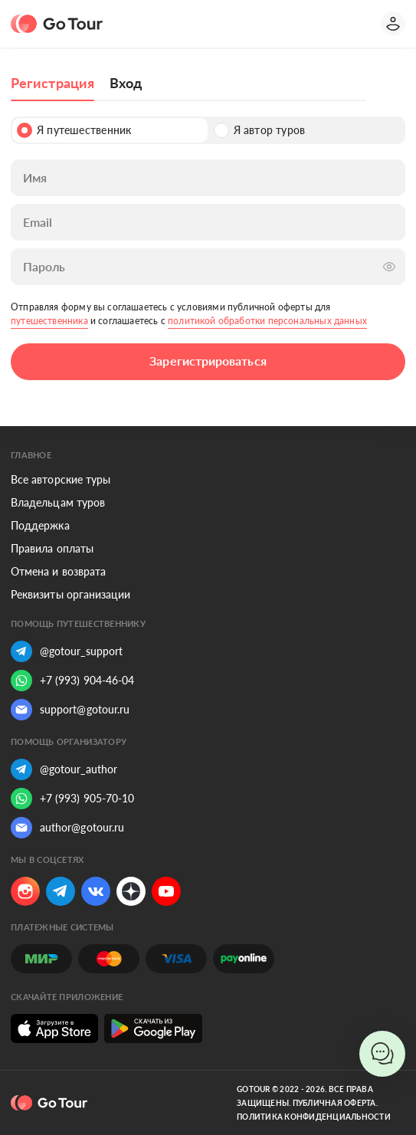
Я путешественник (74, 130)
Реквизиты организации (70, 594)
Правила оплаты (52, 548)
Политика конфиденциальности (314, 1116)
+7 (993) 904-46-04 (72, 680)
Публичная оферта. (335, 1102)
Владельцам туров (58, 502)
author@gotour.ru (67, 827)
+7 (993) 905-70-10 (72, 798)
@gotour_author (64, 769)
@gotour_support (67, 651)
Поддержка (40, 525)
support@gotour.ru (70, 709)
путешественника (49, 320)
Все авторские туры (60, 479)
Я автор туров (260, 130)
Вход (126, 82)
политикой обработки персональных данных (267, 320)
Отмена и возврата (58, 571)
